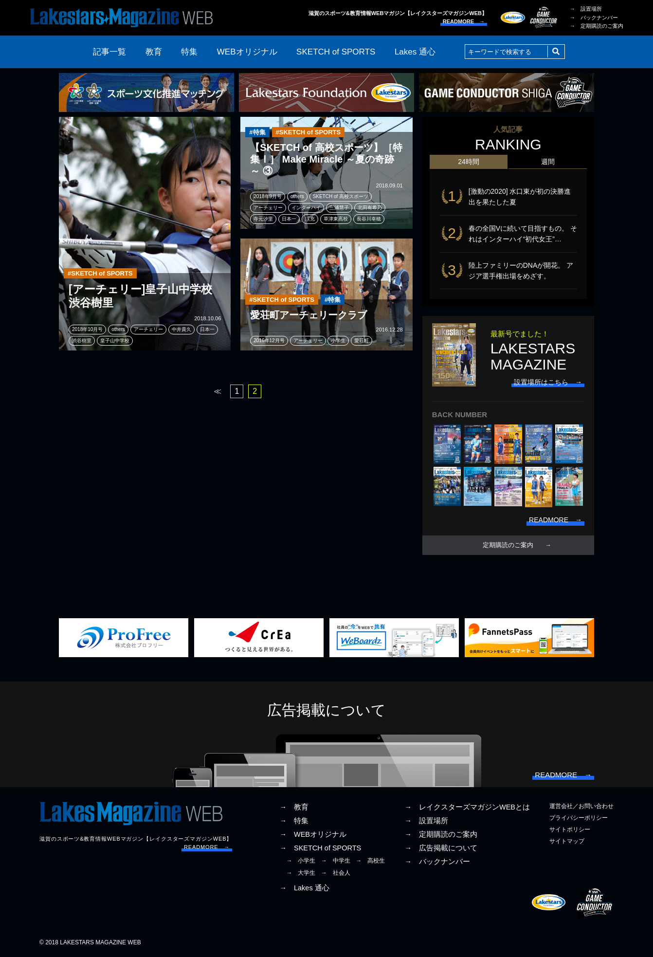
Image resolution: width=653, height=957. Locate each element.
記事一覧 (109, 51)
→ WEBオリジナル (312, 834)
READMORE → (464, 21)
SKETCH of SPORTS (335, 51)
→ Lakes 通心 (304, 888)
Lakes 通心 (415, 51)
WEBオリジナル (247, 51)
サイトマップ (566, 841)
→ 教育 (293, 807)
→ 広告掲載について (440, 848)
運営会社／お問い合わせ (581, 806)
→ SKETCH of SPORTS (320, 848)
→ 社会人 (335, 872)
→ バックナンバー (594, 17)
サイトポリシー (569, 829)
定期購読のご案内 (508, 545)
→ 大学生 (300, 872)
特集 (189, 51)
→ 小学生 (300, 860)
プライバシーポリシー (578, 817)
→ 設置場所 (586, 9)
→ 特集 (293, 821)
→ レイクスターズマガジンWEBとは (467, 807)
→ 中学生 (335, 860)
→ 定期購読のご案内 (596, 26)
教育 (153, 51)
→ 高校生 (370, 860)
